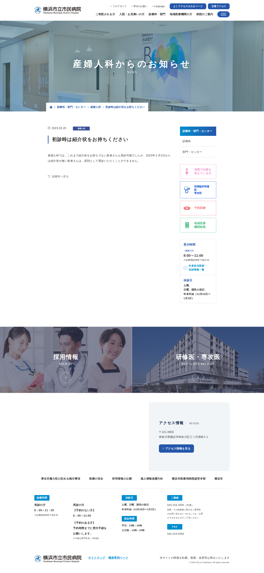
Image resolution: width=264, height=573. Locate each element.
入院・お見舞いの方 (131, 14)
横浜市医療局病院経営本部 (189, 478)
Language (159, 6)
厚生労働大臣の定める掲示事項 (60, 478)
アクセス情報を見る (178, 448)
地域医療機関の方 (181, 14)
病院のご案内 (204, 14)
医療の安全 (96, 478)
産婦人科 (95, 107)
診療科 (187, 141)
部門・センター (192, 152)
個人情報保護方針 (152, 478)
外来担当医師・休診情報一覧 (198, 268)
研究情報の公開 (122, 478)
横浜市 (218, 478)
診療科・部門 (157, 14)
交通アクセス (218, 6)
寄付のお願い (140, 6)
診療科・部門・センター (71, 107)
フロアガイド (119, 6)
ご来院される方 (105, 14)
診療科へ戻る (60, 176)
